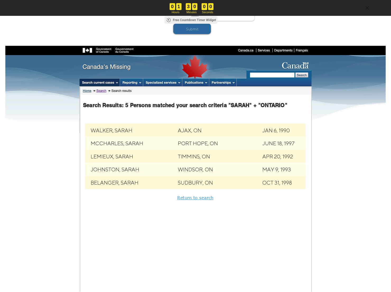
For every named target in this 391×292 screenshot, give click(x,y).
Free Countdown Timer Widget (194, 20)
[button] (192, 28)
